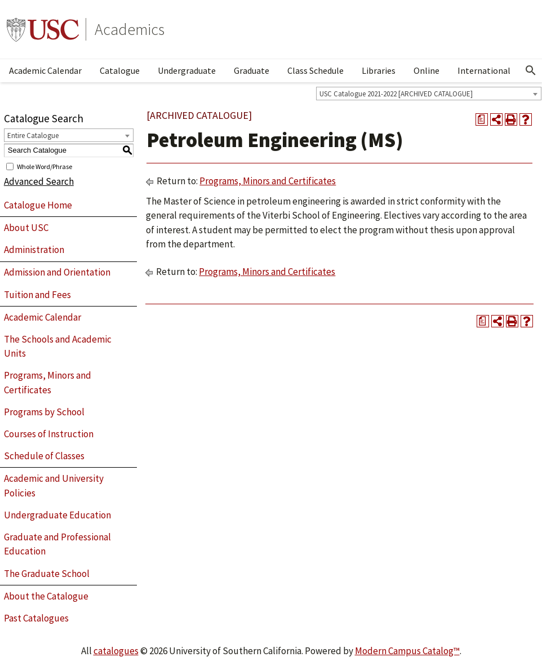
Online (426, 70)
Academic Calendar (45, 70)
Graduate (251, 70)
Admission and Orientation (57, 272)
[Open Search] (530, 70)
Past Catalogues (36, 618)
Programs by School (44, 412)
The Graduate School (47, 573)
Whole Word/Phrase (44, 166)
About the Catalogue (46, 596)
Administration (34, 249)
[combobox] (428, 93)
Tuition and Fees (37, 294)
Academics (130, 29)
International (483, 70)
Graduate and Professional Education (57, 544)
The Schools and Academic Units (58, 346)
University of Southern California (43, 29)
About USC (26, 227)
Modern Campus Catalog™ (407, 651)
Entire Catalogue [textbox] (33, 135)
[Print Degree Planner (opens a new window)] (482, 119)
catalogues (116, 651)
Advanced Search (39, 181)
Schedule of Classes (44, 456)
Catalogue (120, 70)
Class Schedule (315, 70)
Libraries (379, 70)
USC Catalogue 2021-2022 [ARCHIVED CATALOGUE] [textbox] (396, 94)
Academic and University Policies (54, 485)
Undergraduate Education (57, 515)
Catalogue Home (38, 205)
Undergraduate (187, 70)
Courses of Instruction (49, 434)
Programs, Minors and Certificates (47, 382)
